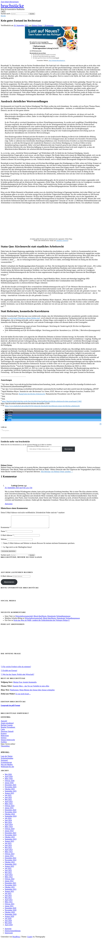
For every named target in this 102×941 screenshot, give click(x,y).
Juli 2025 (8, 798)
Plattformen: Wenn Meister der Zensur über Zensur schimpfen (32, 692)
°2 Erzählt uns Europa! (9, 673)
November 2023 (10, 837)
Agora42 (4, 723)
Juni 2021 (8, 898)
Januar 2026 (9, 785)
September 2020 (10, 917)
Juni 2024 (8, 823)
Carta (3, 732)
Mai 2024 (8, 825)
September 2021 (10, 892)
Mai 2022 (8, 875)
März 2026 (9, 781)
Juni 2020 (8, 923)
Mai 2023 (8, 850)
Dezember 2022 (10, 860)
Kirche (3, 16)
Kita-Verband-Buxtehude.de (57, 60)
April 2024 (9, 827)
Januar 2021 (9, 908)
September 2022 (10, 867)
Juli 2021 (8, 896)
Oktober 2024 (10, 816)
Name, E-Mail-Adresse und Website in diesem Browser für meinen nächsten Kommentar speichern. (39, 546)
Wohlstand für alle (7, 769)
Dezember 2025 (10, 787)
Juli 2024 (8, 821)
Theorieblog (5, 748)
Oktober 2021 (10, 890)
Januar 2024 (9, 833)
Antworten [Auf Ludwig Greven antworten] (8, 504)
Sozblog (4, 744)
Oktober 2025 (10, 791)
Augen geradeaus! (7, 725)
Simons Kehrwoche (8, 742)
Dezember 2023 (10, 835)
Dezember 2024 (10, 812)
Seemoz (3, 740)
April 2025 (9, 804)
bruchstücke (12, 5)
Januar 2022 (9, 883)
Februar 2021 (9, 906)
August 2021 (9, 894)
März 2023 (9, 854)
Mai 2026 (8, 777)
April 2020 (9, 927)
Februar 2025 (9, 808)
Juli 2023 (8, 846)
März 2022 (9, 879)
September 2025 (10, 793)
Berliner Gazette (7, 728)
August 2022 (9, 869)
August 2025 (9, 796)
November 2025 (10, 789)
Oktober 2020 (10, 915)
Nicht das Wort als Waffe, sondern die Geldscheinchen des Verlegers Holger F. (42, 623)
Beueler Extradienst (8, 730)
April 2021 (9, 902)
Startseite (8, 931)
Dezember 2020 (10, 910)
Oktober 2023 (10, 839)
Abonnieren (68, 449)
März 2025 (9, 806)
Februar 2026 (9, 783)
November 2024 (10, 814)
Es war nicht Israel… (23, 696)
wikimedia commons (62, 240)
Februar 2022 (9, 881)
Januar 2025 (9, 810)
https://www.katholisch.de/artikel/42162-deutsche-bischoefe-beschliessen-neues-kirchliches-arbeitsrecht (42, 406)
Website (4, 542)
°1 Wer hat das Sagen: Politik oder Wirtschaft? (17, 677)
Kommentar (6, 530)
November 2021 (10, 887)
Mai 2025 (8, 802)
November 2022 (10, 862)
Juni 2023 (8, 848)
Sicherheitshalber (7, 761)
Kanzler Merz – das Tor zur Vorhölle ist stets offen (31, 688)
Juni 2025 (8, 800)
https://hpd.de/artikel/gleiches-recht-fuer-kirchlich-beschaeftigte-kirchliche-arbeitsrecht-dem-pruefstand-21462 (42, 401)
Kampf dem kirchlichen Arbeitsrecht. (32, 394)
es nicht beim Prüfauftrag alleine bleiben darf (23, 318)
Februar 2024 (9, 831)
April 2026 (9, 779)
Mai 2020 (8, 925)
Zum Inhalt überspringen (10, 2)
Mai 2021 (8, 900)
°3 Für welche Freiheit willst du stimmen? (16, 669)
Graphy (30, 939)
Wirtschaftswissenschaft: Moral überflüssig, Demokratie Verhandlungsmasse (42, 619)
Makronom (5, 738)
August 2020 (9, 919)
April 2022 (9, 877)
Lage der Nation (6, 759)
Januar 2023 (9, 858)
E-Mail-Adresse (7, 538)
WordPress (16, 939)
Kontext (4, 736)
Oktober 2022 (10, 865)
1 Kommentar (49, 25)
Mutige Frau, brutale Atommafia (25, 685)
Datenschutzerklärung (13, 933)
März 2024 (9, 829)
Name (3, 534)
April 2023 (9, 852)
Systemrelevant (6, 765)
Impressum (9, 935)
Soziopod (4, 763)
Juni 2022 (8, 873)
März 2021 (9, 904)
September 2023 (10, 842)
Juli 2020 (8, 921)
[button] (9, 410)
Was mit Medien (7, 767)
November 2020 (10, 913)
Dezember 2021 (10, 885)
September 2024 (10, 819)
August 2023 (9, 844)
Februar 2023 (9, 856)
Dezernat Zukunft (7, 734)
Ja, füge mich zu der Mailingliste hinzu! (16, 549)
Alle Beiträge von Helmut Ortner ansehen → (57, 472)
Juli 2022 (8, 871)
